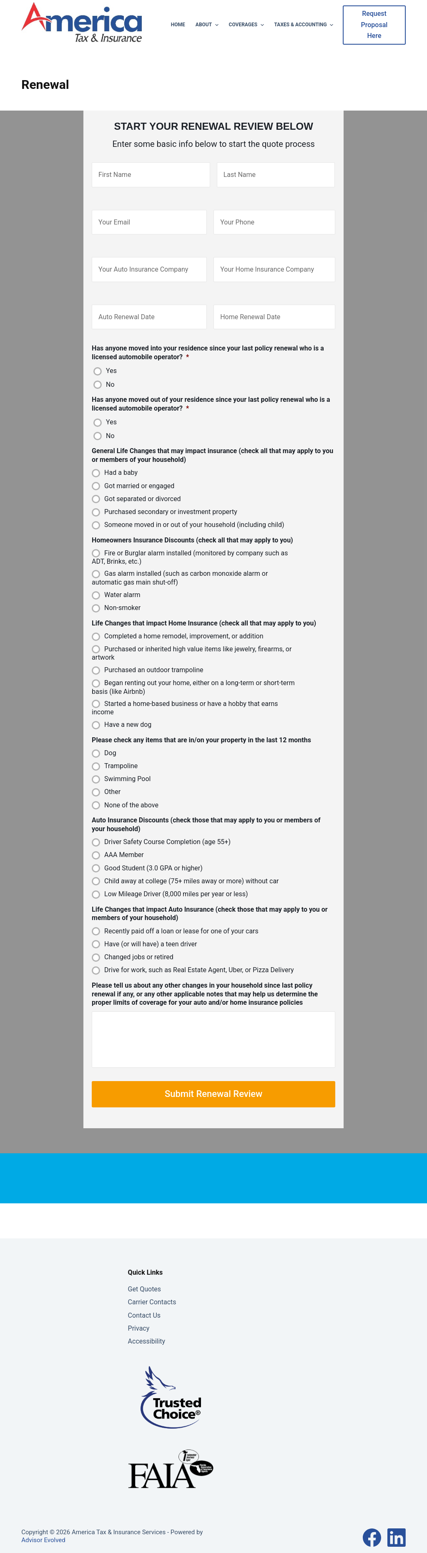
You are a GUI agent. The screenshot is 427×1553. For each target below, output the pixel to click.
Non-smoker (122, 596)
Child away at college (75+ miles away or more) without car (191, 869)
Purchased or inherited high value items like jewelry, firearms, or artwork (191, 641)
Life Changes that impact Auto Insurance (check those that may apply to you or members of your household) (210, 902)
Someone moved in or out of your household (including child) (194, 513)
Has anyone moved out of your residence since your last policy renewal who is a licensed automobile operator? (211, 392)
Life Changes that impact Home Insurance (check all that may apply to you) (204, 611)
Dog (110, 741)
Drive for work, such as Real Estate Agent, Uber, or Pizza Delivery (199, 958)
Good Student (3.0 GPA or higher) (153, 856)
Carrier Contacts (152, 1298)
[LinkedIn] (396, 1533)
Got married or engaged (139, 474)
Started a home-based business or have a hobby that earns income (185, 696)
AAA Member (124, 843)
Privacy (139, 1324)
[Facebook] (372, 1533)
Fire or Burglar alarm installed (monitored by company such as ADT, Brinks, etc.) (190, 545)
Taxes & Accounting (305, 25)
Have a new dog (127, 713)
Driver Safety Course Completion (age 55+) (167, 830)
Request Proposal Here (374, 25)
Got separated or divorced (142, 487)
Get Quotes (144, 1285)
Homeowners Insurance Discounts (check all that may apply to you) (192, 528)
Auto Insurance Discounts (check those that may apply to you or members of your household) (206, 812)
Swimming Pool (127, 767)
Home (178, 25)
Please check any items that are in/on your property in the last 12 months (201, 728)
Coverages (247, 25)
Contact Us (144, 1311)
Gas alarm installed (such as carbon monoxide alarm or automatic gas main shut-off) (180, 566)
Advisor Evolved (43, 1536)
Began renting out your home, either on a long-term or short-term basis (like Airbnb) (193, 675)
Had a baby (121, 461)
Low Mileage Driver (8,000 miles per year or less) (176, 882)
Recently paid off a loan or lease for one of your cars (181, 919)
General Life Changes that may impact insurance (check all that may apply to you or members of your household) (212, 444)
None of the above (131, 793)
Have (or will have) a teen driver (150, 932)
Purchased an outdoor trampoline (153, 658)
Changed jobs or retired (138, 945)
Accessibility (147, 1337)
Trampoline (121, 754)
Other (112, 780)
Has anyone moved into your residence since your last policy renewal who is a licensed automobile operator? (208, 341)
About (208, 25)
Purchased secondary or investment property (170, 500)
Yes (111, 359)
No (110, 373)
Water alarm (122, 583)
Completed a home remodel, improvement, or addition (183, 624)
